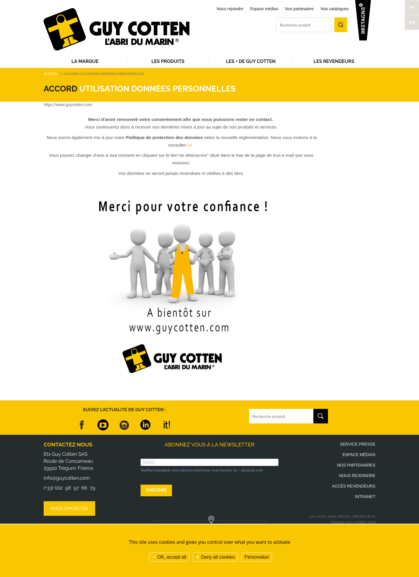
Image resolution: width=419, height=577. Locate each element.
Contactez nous (68, 444)
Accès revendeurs (353, 486)
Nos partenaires (299, 8)
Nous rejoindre (230, 8)
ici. (190, 145)
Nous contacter (69, 508)
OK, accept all (169, 557)
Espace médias (264, 8)
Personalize (256, 557)
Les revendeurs (334, 61)
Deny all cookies (215, 557)
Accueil (51, 73)
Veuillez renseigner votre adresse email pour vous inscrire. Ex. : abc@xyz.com (202, 470)
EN (412, 22)
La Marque (85, 61)
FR (412, 7)
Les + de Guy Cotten (251, 61)
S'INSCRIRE (156, 490)
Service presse (357, 444)
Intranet (365, 496)
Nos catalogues (335, 8)
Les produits (167, 61)
